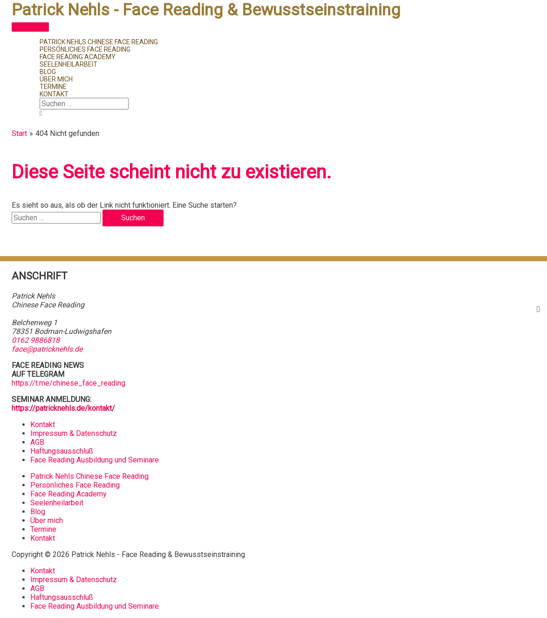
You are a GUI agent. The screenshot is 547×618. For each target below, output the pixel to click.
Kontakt (42, 424)
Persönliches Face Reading (75, 485)
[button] (41, 113)
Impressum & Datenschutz (73, 433)
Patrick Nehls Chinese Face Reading (89, 476)
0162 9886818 (36, 340)
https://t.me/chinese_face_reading (68, 383)
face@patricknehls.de (47, 349)
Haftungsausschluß (61, 451)
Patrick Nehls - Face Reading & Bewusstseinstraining (206, 10)
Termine (43, 529)
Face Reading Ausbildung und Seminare (94, 459)
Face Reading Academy (68, 493)
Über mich (46, 520)
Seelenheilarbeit (56, 502)
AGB (37, 442)
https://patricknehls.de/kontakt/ (63, 408)
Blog (37, 511)
